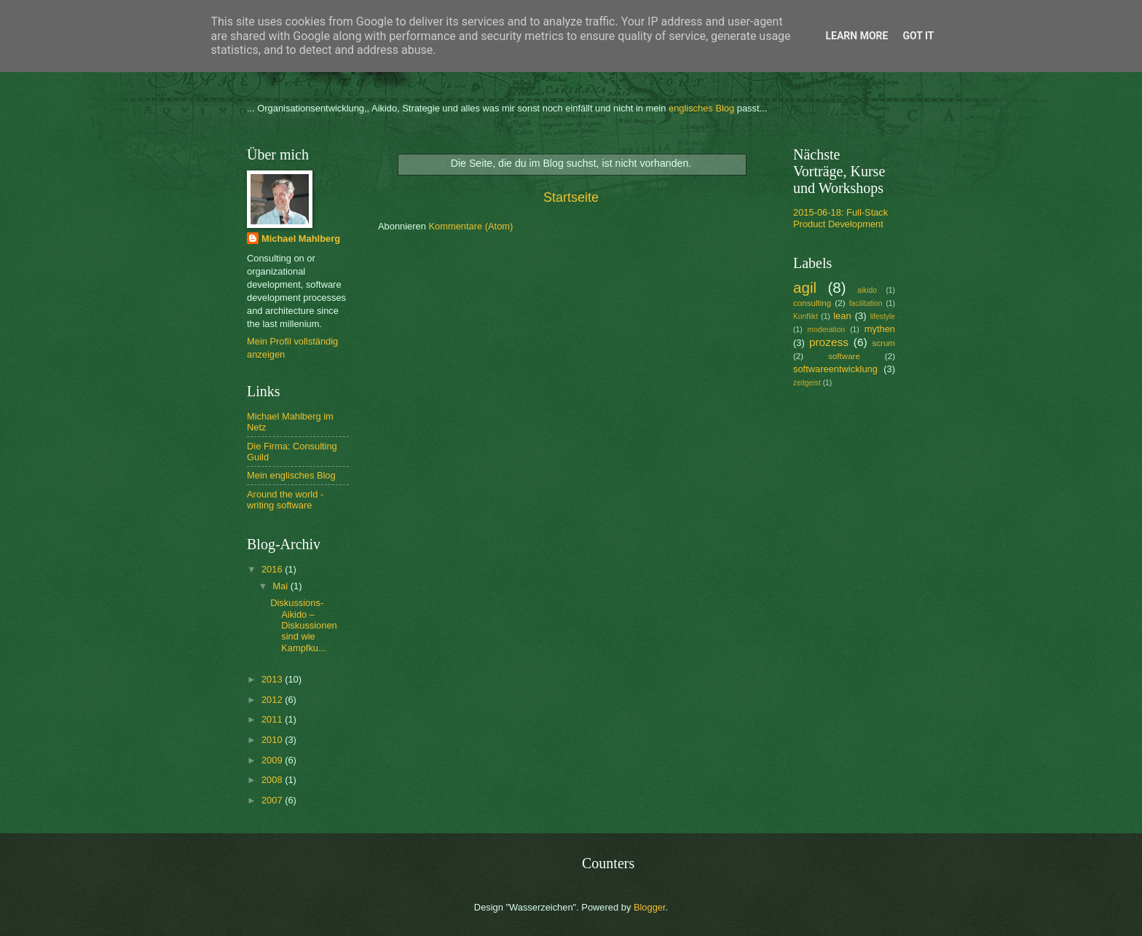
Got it (918, 36)
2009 (273, 760)
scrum (883, 343)
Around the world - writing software (285, 500)
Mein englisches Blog (291, 475)
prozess (828, 342)
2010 (273, 739)
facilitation (866, 303)
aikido (867, 290)
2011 (273, 719)
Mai (281, 586)
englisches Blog (701, 108)
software (844, 356)
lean (842, 315)
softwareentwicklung (835, 368)
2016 (273, 569)
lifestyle (882, 316)
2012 (273, 699)
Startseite (571, 197)
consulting (812, 303)
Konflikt (805, 316)
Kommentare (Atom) (470, 226)
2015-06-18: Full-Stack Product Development (840, 218)
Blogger (650, 907)
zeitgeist (807, 383)
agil (804, 287)
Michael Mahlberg (300, 238)
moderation (827, 330)
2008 (273, 779)
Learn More (856, 36)
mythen (880, 328)
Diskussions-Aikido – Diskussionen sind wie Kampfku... (303, 625)
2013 (273, 679)
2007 (273, 800)
